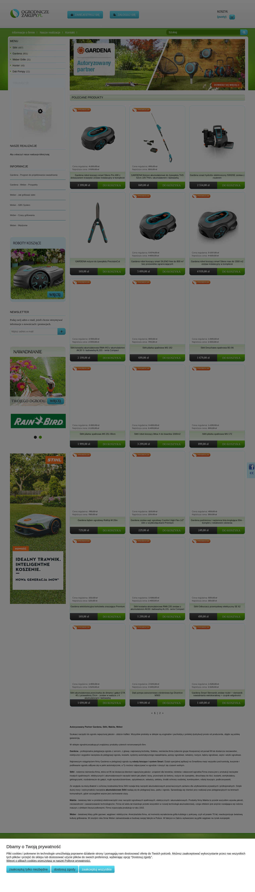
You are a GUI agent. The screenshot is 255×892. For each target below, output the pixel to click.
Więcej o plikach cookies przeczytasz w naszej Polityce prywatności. (48, 860)
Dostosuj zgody (64, 869)
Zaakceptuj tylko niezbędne (28, 869)
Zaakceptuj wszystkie (97, 869)
